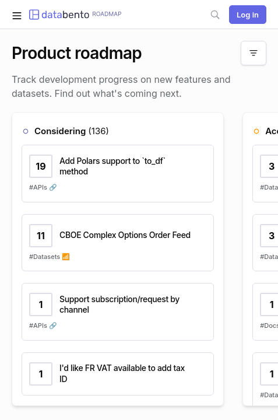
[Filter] (253, 53)
